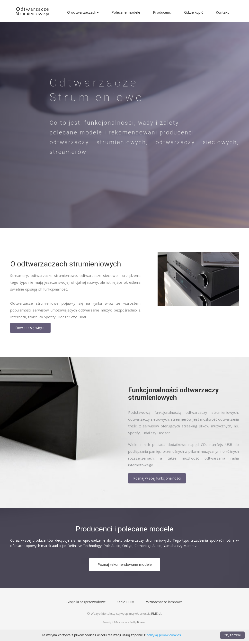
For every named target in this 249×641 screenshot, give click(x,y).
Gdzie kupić (193, 12)
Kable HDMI (125, 602)
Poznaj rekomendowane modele (125, 564)
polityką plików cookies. (164, 635)
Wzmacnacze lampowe (164, 602)
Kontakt (222, 12)
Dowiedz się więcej (30, 327)
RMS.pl (156, 613)
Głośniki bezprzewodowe (86, 602)
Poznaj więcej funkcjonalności (157, 478)
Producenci (162, 12)
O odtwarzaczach (83, 12)
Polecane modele (125, 12)
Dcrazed (141, 622)
